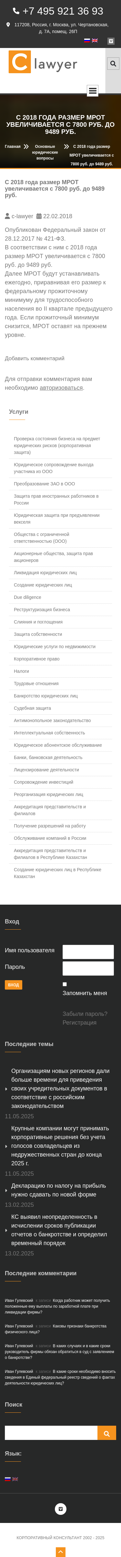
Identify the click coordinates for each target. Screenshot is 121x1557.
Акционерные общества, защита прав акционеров (53, 557)
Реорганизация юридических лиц (48, 794)
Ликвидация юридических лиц (45, 572)
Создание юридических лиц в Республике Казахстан (57, 873)
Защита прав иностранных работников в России (56, 499)
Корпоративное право (36, 658)
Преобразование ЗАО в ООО (44, 483)
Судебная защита (32, 708)
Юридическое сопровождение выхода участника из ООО (54, 468)
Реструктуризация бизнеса (42, 609)
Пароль (15, 967)
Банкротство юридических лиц (46, 695)
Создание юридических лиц (43, 585)
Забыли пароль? (85, 1014)
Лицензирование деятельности (46, 769)
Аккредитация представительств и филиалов (50, 810)
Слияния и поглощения (38, 621)
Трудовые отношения (36, 683)
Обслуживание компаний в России (50, 838)
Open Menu (92, 91)
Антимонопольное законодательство (52, 720)
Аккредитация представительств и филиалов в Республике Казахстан (50, 854)
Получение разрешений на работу (50, 825)
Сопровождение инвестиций (43, 782)
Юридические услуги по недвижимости (55, 646)
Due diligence (27, 597)
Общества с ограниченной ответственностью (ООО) (41, 538)
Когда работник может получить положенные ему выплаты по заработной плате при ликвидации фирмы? (57, 1306)
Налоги (21, 671)
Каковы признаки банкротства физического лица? (55, 1329)
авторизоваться (61, 388)
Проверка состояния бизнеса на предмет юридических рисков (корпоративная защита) (57, 445)
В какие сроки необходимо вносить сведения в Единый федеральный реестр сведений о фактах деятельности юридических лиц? (60, 1377)
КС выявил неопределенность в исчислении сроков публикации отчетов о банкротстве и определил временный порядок (59, 1230)
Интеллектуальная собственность (49, 732)
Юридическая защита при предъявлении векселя (57, 519)
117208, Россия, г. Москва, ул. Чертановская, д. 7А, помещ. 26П (57, 28)
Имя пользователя (30, 950)
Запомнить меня (85, 993)
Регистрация (79, 1022)
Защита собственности (38, 634)
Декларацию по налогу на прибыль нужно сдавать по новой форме (58, 1190)
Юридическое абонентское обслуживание (58, 745)
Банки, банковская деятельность (48, 757)
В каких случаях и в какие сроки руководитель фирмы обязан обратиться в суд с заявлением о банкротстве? (59, 1352)
